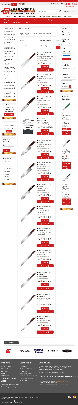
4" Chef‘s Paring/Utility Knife (66, 151)
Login (14, 4)
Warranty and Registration (26, 378)
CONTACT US (21, 17)
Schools (28, 22)
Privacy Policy (23, 371)
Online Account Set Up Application (29, 375)
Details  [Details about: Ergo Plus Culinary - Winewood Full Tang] (45, 130)
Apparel (5, 22)
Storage (3, 373)
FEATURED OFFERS (57, 17)
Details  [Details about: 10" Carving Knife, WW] (45, 328)
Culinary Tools (38, 20)
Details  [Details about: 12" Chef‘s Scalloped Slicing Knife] (45, 220)
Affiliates (7, 171)
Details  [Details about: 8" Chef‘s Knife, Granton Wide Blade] (45, 154)
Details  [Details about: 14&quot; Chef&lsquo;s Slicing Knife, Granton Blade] (45, 262)
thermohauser (8, 88)
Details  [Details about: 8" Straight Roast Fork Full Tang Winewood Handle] (45, 66)
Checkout (9, 114)
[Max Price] (69, 52)
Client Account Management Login (10, 384)
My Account (17, 22)
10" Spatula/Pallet (42, 276)
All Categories (7, 20)
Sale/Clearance (5, 375)
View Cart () (69, 11)
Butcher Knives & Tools (9, 67)
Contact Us (7, 179)
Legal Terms (23, 366)
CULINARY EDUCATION (43, 17)
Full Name (6, 141)
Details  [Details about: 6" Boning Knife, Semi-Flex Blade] (45, 88)
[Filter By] (65, 86)
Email (4, 145)
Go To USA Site (71, 6)
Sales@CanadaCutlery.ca (61, 381)
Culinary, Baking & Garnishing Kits (9, 81)
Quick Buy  (45, 70)
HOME (8, 17)
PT (66, 43)
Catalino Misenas (64, 384)
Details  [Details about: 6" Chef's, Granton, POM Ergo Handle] (66, 200)
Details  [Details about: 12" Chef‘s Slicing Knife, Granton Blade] (45, 242)
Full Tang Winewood (8, 60)
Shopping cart (10, 107)
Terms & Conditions (7, 175)
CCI (66, 34)
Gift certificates (8, 168)
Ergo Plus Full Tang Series (8, 52)
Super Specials (8, 31)
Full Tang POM (10, 56)
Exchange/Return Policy (26, 373)
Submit (6, 150)
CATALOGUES (68, 17)
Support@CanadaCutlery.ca (62, 380)
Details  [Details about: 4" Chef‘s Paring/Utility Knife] (45, 110)
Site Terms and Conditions (27, 369)
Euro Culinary (9, 64)
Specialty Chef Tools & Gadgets (9, 38)
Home (21, 33)
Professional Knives (23, 20)
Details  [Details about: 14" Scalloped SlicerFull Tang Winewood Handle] (45, 308)
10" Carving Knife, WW (44, 320)
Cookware (64, 20)
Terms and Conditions (21, 401)
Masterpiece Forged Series (8, 47)
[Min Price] (64, 52)
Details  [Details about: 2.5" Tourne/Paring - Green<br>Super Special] (66, 129)
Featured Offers (9, 34)
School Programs (9, 85)
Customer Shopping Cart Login (9, 387)
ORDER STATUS (31, 17)
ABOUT (14, 17)
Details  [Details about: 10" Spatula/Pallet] (45, 284)
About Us (7, 162)
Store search (8, 165)
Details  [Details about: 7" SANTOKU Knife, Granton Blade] (45, 198)
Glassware (7, 96)
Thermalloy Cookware (7, 92)
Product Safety (24, 380)
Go (58, 47)
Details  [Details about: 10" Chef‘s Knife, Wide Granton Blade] (45, 176)
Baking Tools (52, 20)
